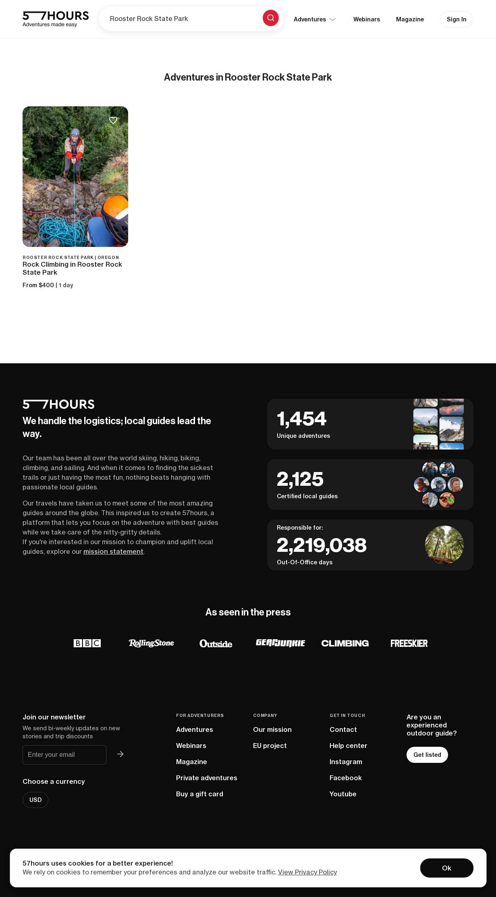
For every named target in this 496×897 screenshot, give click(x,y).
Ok (446, 868)
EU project (270, 746)
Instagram (346, 762)
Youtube (343, 794)
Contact (343, 729)
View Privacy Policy (307, 872)
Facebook (346, 778)
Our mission (272, 729)
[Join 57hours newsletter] (120, 755)
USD (35, 800)
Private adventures (206, 778)
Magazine (410, 19)
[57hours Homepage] (56, 19)
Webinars (366, 19)
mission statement (113, 551)
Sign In (457, 19)
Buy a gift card (199, 794)
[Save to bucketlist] (113, 121)
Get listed (427, 754)
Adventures (194, 729)
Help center (348, 746)
